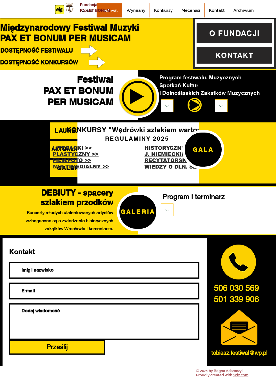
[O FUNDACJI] (234, 33)
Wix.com (240, 375)
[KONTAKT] (234, 55)
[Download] (167, 105)
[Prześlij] (57, 347)
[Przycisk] (59, 9)
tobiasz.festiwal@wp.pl (239, 353)
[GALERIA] (138, 211)
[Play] (195, 105)
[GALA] (203, 149)
